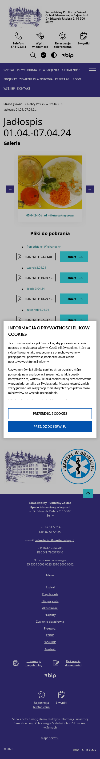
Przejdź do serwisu (50, 426)
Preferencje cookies (50, 413)
